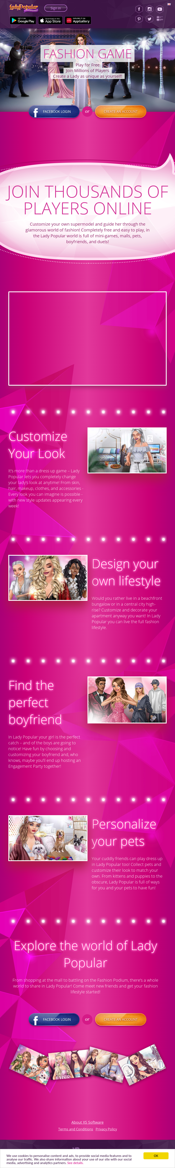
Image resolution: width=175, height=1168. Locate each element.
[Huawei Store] (78, 20)
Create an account (120, 111)
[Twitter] (149, 19)
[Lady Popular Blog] (161, 19)
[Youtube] (161, 9)
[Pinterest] (139, 19)
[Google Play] (23, 20)
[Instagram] (149, 9)
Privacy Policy (106, 1129)
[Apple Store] (50, 20)
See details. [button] (75, 1163)
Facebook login (54, 111)
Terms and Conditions (75, 1129)
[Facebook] (139, 9)
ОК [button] (156, 1156)
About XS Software (87, 1122)
